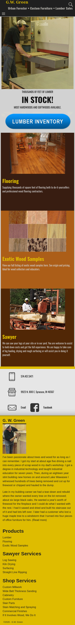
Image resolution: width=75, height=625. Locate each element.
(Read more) (39, 520)
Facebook (47, 407)
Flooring (10, 180)
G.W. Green (17, 2)
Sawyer (9, 336)
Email (23, 407)
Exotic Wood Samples (23, 258)
